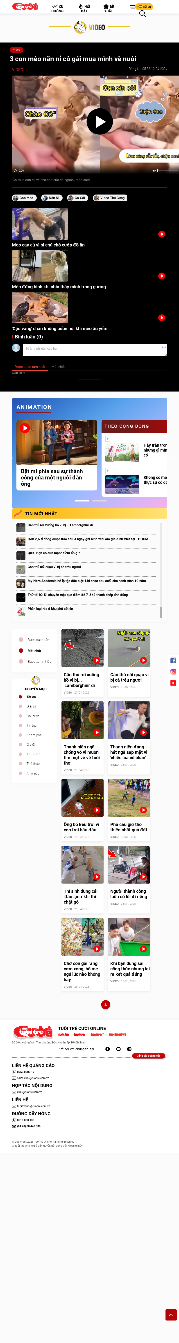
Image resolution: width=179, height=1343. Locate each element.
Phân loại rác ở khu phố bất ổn (50, 609)
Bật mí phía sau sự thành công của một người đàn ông (52, 477)
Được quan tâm (39, 640)
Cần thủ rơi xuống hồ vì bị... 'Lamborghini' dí (60, 525)
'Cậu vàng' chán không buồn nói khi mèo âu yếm (59, 328)
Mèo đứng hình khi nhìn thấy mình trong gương (59, 286)
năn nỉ (54, 198)
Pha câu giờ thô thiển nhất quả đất (128, 827)
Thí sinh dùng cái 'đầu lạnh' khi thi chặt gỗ (80, 897)
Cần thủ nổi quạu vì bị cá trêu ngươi (54, 567)
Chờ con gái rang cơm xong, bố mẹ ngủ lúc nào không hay (82, 971)
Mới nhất (34, 651)
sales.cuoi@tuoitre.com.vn (30, 1078)
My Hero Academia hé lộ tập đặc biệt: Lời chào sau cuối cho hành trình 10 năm (87, 581)
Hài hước (33, 716)
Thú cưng (33, 754)
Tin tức (32, 725)
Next (170, 458)
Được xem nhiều (39, 662)
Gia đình (32, 745)
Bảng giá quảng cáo (149, 1055)
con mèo (26, 198)
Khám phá (34, 735)
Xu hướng (57, 8)
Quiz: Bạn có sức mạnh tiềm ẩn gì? (54, 553)
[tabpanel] (56, 455)
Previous (11, 458)
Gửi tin (144, 6)
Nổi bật (84, 8)
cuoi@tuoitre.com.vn (27, 1092)
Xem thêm (18, 372)
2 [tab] (99, 500)
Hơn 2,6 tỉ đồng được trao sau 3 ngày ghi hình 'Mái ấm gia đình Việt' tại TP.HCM (88, 539)
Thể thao (33, 764)
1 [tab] (82, 500)
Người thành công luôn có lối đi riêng (128, 894)
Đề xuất (108, 8)
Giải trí (31, 706)
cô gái (80, 198)
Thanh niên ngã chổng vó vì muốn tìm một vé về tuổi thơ (82, 755)
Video (16, 49)
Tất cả (31, 697)
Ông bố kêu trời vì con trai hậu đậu (81, 827)
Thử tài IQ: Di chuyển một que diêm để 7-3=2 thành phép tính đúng (78, 595)
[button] (131, 7)
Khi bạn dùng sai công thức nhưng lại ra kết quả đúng (130, 969)
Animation (34, 773)
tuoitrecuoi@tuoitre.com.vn (31, 1106)
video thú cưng (112, 198)
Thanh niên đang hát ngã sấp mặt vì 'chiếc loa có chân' (128, 752)
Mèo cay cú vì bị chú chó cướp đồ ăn (48, 245)
